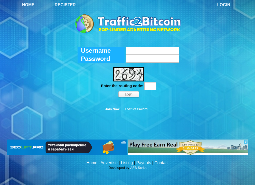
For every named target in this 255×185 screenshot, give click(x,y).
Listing (127, 163)
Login (223, 5)
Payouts (143, 163)
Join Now (112, 109)
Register (65, 5)
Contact (161, 163)
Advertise (109, 163)
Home (28, 5)
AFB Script (138, 168)
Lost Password (136, 109)
